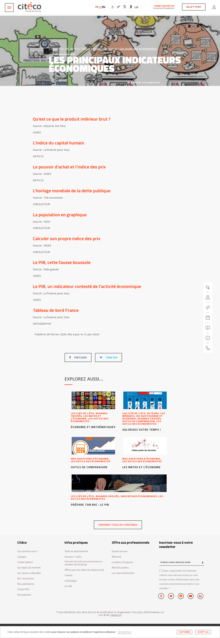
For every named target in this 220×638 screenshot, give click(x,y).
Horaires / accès (73, 556)
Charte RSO (23, 589)
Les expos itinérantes (123, 573)
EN (103, 7)
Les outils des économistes (138, 49)
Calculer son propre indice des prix (66, 238)
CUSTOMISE (184, 632)
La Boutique (71, 580)
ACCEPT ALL (203, 632)
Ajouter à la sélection (143, 82)
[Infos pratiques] (208, 338)
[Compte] (208, 297)
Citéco (53, 49)
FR (97, 7)
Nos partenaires (25, 584)
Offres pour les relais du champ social (84, 570)
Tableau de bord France (56, 310)
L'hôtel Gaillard (25, 562)
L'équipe (21, 556)
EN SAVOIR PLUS (124, 632)
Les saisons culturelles (29, 573)
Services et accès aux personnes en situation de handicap (83, 563)
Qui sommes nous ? (27, 551)
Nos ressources (25, 578)
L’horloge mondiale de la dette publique (71, 190)
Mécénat (116, 556)
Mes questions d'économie (99, 49)
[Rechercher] (208, 328)
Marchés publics (120, 567)
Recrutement (24, 594)
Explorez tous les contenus (118, 524)
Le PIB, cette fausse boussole (61, 262)
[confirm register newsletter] (202, 563)
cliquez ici (116, 615)
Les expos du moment (28, 567)
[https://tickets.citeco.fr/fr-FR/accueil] (208, 307)
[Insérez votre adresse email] (181, 562)
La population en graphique (60, 214)
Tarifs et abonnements (76, 551)
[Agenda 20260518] (208, 318)
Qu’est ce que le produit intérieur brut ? (71, 119)
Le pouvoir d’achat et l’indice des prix (69, 166)
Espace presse (119, 551)
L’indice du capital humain (58, 142)
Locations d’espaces (122, 562)
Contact (68, 575)
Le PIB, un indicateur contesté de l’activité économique (87, 286)
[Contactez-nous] (208, 348)
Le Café (68, 586)
